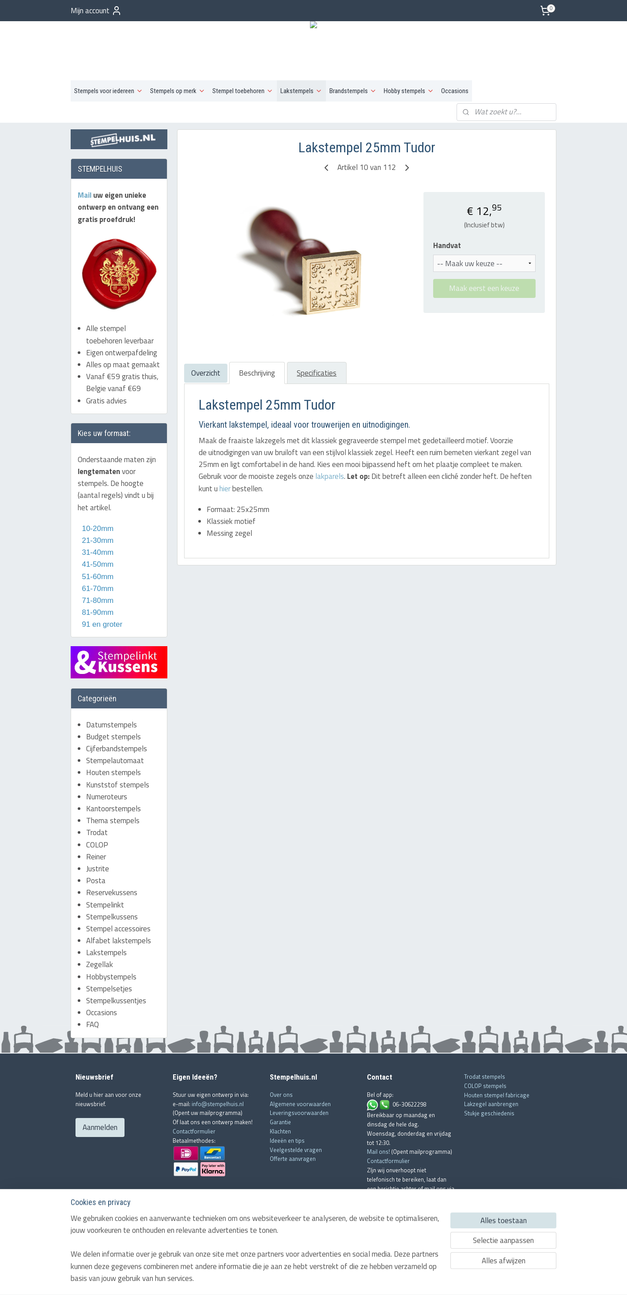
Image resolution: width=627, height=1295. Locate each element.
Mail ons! (379, 1151)
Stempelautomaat (115, 760)
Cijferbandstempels (116, 748)
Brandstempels (353, 91)
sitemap (285, 1278)
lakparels (329, 476)
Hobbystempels (111, 977)
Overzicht (205, 373)
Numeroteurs (106, 796)
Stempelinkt (105, 905)
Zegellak (99, 964)
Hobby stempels (409, 91)
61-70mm (97, 588)
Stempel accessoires (118, 928)
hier (224, 488)
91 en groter (100, 624)
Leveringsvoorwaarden (299, 1112)
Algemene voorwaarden (300, 1103)
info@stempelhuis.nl (218, 1103)
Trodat (97, 832)
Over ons (281, 1094)
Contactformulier (194, 1131)
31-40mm (97, 552)
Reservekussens (111, 892)
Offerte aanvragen (293, 1158)
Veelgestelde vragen (296, 1149)
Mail (85, 195)
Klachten (280, 1131)
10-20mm (95, 528)
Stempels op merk (177, 91)
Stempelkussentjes (116, 1000)
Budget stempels (113, 736)
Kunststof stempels (117, 785)
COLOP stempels (485, 1085)
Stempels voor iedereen (108, 91)
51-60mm (95, 576)
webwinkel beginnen (326, 1278)
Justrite (97, 868)
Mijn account (96, 10)
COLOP (97, 845)
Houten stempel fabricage (496, 1095)
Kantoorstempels (113, 808)
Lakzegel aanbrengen (491, 1103)
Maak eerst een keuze (484, 288)
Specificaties (316, 373)
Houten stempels (113, 772)
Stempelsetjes (109, 988)
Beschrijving (256, 373)
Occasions (454, 91)
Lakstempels (301, 91)
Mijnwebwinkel (392, 1278)
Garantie (280, 1122)
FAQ (92, 1024)
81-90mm (97, 612)
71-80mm (97, 600)
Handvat (447, 245)
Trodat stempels (484, 1076)
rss (299, 1278)
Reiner (96, 856)
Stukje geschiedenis (489, 1113)
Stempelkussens (112, 916)
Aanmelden (100, 1127)
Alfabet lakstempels (118, 940)
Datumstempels (111, 724)
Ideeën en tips (287, 1140)
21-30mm (95, 540)
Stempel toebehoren (242, 91)
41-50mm (97, 564)
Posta (96, 880)
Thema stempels (113, 820)
